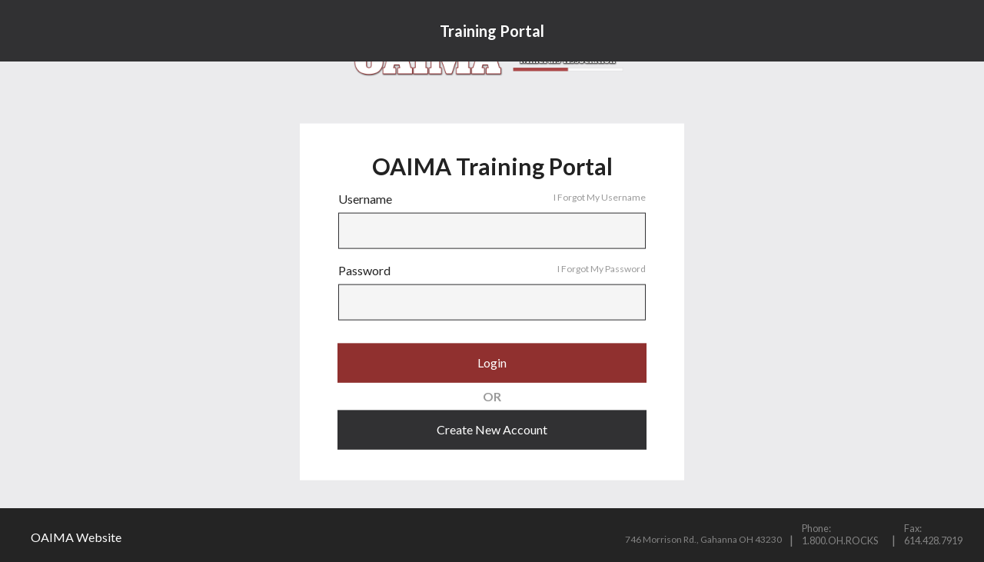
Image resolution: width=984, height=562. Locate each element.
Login (492, 362)
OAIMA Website (76, 537)
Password (492, 270)
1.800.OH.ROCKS (840, 541)
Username (492, 199)
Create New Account (492, 429)
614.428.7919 (933, 541)
